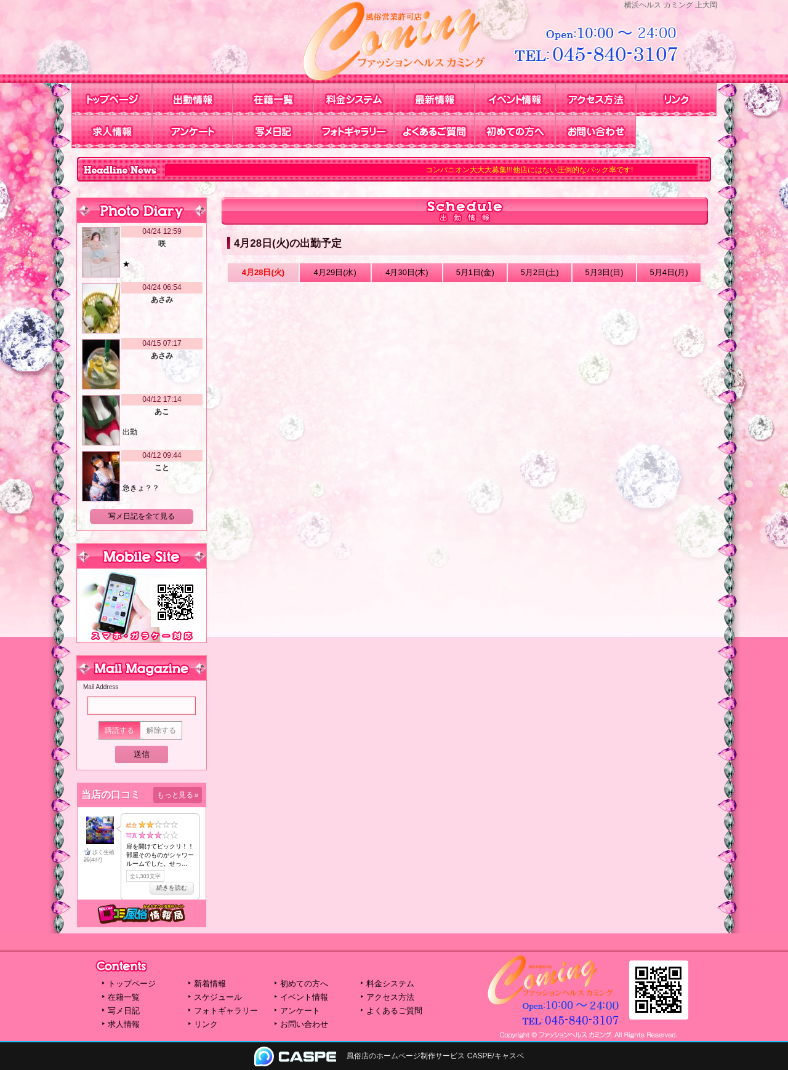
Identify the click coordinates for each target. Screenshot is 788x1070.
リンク (676, 99)
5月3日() (604, 272)
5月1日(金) (475, 272)
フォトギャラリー (353, 131)
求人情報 (111, 131)
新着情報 (210, 983)
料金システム (353, 99)
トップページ (111, 99)
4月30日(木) (406, 272)
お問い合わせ (595, 131)
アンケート (192, 131)
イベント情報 (515, 99)
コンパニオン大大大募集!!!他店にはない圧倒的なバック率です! (535, 170)
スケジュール (218, 997)
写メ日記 (273, 131)
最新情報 (434, 99)
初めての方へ (515, 131)
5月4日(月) (668, 272)
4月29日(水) (334, 272)
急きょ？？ (141, 488)
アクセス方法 (595, 99)
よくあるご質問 (434, 131)
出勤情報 (192, 99)
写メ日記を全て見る (141, 516)
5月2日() (540, 272)
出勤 (130, 432)
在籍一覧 (273, 99)
